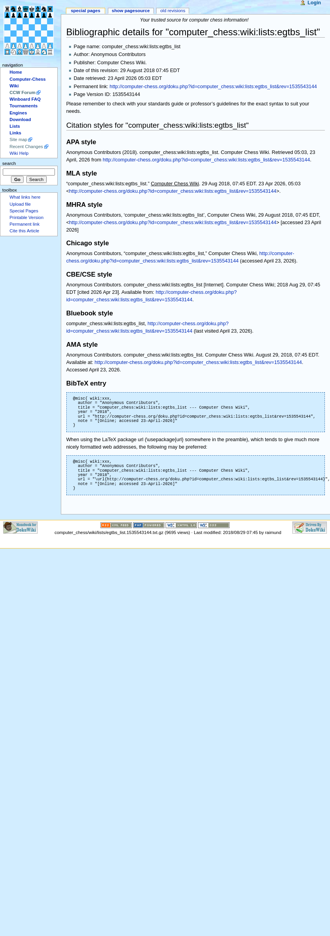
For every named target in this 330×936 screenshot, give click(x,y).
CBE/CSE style (89, 274)
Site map (18, 139)
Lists (14, 126)
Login (314, 2)
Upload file (20, 204)
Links (15, 132)
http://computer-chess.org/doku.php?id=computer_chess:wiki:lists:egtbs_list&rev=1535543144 (213, 86)
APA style (81, 142)
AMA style (82, 344)
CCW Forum (22, 92)
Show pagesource (131, 10)
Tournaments (23, 105)
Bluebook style (89, 313)
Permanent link (24, 224)
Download (20, 119)
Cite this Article (24, 230)
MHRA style (84, 204)
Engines (18, 112)
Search (9, 163)
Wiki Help (18, 153)
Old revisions (172, 10)
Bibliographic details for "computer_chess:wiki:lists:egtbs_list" (193, 32)
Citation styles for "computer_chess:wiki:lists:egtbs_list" (157, 125)
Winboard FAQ (24, 99)
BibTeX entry (86, 383)
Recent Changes (26, 146)
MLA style (81, 173)
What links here (24, 197)
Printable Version (26, 217)
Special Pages (85, 10)
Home (15, 72)
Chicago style (87, 243)
